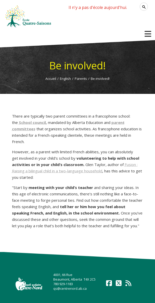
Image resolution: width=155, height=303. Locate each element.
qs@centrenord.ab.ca (70, 288)
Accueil (50, 78)
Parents (81, 78)
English (65, 78)
